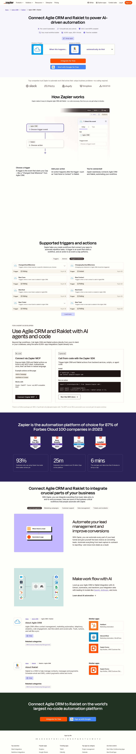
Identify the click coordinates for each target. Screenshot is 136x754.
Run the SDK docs (69, 398)
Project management (88, 750)
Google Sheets (43, 753)
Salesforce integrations (18, 753)
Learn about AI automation (85, 596)
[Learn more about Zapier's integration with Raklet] (17, 667)
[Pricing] (57, 2)
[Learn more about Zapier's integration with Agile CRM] (17, 622)
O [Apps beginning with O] (72, 739)
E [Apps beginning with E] (49, 739)
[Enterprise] (49, 2)
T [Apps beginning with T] (85, 739)
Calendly (62, 753)
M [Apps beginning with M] (67, 739)
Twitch (62, 750)
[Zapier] (9, 2)
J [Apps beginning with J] (60, 739)
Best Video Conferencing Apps (116, 750)
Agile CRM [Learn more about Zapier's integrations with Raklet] (35, 619)
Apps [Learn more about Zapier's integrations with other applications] (7, 10)
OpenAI (97, 591)
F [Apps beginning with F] (51, 739)
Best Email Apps (111, 753)
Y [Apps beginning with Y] (97, 739)
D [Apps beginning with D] (46, 739)
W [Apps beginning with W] (92, 739)
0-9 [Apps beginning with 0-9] (37, 739)
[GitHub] (90, 2)
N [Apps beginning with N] (70, 739)
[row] (33, 127)
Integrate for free (68, 61)
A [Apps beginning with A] (39, 739)
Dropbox (41, 750)
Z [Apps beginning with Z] (99, 739)
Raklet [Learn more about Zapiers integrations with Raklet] (23, 10)
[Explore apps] (101, 2)
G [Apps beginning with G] (54, 739)
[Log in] (121, 2)
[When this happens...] (43, 49)
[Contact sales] (113, 2)
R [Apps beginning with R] (80, 739)
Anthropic (104, 591)
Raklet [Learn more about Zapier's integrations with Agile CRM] (34, 664)
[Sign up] (128, 2)
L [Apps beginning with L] (65, 739)
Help (29, 637)
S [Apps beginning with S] (82, 739)
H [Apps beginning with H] (56, 739)
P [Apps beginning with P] (75, 739)
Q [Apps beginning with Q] (77, 739)
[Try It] (39, 272)
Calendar (85, 753)
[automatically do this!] (93, 49)
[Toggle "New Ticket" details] (39, 304)
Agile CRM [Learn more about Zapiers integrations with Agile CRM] (15, 10)
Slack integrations (16, 750)
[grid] (33, 127)
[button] (68, 67)
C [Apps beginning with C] (44, 739)
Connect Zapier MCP (27, 398)
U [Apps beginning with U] (87, 739)
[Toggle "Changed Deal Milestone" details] (39, 266)
